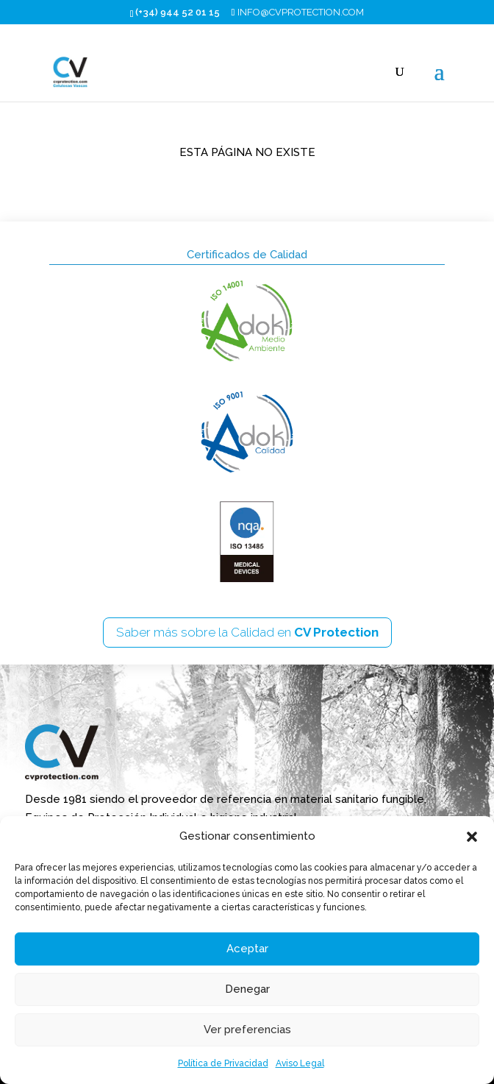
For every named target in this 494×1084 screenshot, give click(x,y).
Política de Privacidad (223, 1063)
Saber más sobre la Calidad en (247, 632)
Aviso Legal (300, 1063)
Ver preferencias (247, 1029)
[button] (472, 836)
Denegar (247, 989)
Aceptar (247, 948)
